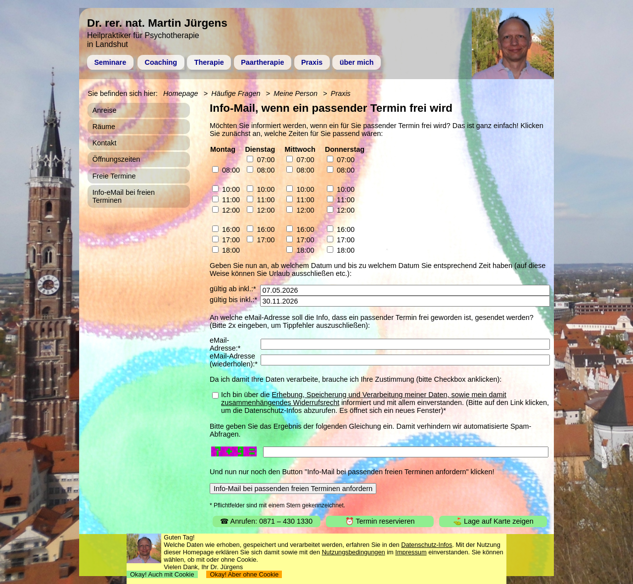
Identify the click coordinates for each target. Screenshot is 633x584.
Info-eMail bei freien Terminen (123, 196)
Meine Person (295, 93)
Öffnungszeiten (116, 159)
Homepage (180, 93)
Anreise (104, 110)
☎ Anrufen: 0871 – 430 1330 (266, 521)
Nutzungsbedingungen (353, 552)
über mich (357, 62)
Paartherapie (262, 62)
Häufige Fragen (235, 93)
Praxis (311, 62)
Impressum (410, 552)
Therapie (209, 62)
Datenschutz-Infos (426, 544)
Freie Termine (114, 176)
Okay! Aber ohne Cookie (244, 574)
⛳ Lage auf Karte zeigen (493, 521)
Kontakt (104, 143)
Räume (103, 127)
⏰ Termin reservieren (380, 521)
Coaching (161, 62)
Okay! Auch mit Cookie (162, 574)
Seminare (110, 62)
